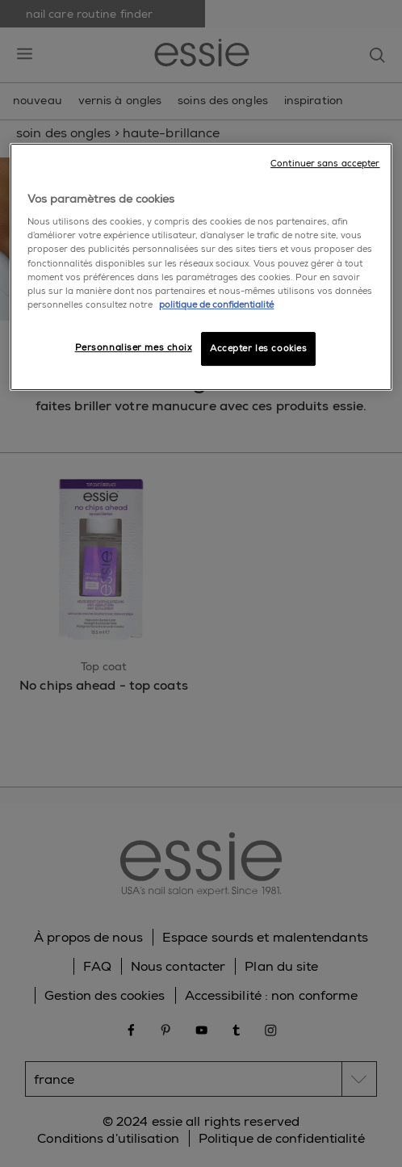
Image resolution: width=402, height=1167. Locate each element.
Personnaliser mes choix (133, 348)
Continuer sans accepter (324, 163)
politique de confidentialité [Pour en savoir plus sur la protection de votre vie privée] (216, 305)
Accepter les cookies (258, 348)
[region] (201, 267)
